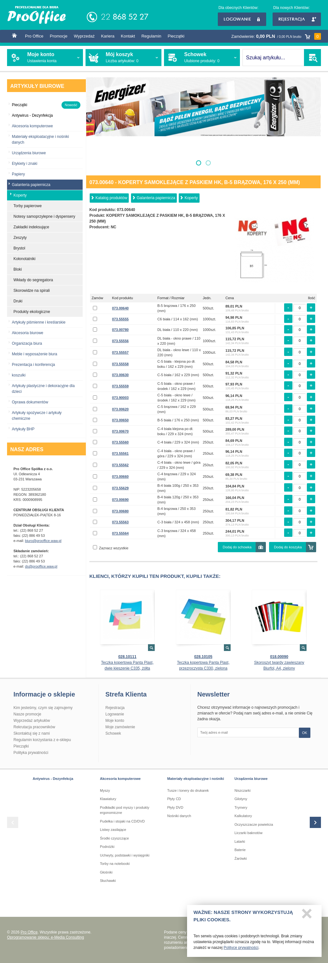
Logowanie (242, 19)
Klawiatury (108, 799)
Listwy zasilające (113, 830)
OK (304, 733)
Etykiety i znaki (24, 163)
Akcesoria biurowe (27, 333)
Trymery (240, 807)
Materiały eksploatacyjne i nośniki (195, 779)
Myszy (105, 790)
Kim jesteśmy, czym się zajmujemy (42, 707)
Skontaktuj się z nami (31, 733)
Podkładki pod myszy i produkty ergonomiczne (124, 810)
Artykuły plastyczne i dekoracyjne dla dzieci (43, 389)
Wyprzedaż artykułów (31, 720)
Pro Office (34, 36)
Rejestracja (297, 19)
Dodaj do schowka (237, 547)
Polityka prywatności (30, 752)
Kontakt (128, 36)
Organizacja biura (27, 343)
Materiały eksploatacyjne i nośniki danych (40, 139)
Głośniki (106, 872)
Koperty (191, 198)
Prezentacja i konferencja (33, 364)
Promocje (59, 36)
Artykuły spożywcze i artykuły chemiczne (37, 415)
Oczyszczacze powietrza (253, 824)
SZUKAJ (312, 57)
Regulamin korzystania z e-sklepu (42, 740)
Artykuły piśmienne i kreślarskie (38, 322)
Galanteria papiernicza (156, 198)
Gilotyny (240, 799)
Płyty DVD (175, 807)
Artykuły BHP (23, 429)
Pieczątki (176, 36)
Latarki (239, 841)
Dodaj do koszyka (288, 547)
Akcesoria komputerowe (32, 126)
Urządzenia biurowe (29, 153)
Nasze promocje (27, 714)
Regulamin (151, 36)
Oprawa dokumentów (30, 402)
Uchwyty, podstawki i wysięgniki (124, 855)
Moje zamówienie (120, 727)
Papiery (18, 174)
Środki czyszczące (114, 838)
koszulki (19, 375)
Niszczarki (242, 790)
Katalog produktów (111, 198)
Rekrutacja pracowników (34, 727)
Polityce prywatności (241, 949)
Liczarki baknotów (248, 833)
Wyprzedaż (84, 36)
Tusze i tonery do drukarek (188, 790)
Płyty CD (174, 799)
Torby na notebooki (115, 864)
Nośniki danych (179, 816)
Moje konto (114, 720)
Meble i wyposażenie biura (34, 354)
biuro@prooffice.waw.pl (43, 541)
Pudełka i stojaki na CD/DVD (122, 821)
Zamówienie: (276, 36)
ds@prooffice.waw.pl (41, 566)
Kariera (107, 36)
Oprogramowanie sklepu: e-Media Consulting (45, 937)
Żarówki (240, 858)
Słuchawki (108, 881)
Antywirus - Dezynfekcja (53, 779)
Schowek (113, 733)
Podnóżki (107, 847)
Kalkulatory (243, 816)
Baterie (240, 850)
